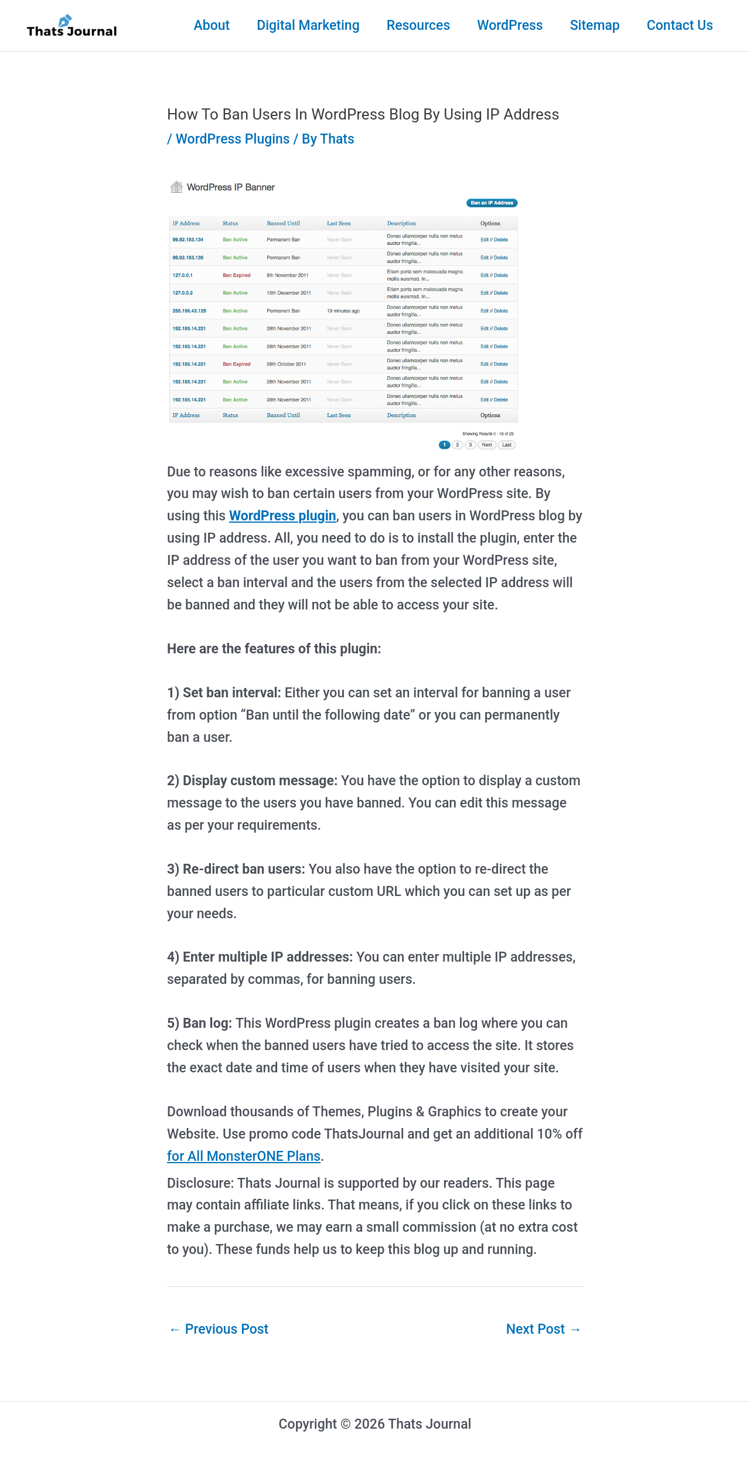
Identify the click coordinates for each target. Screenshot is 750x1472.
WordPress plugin (282, 516)
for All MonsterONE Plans (244, 1156)
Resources (419, 25)
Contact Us (680, 25)
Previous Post (218, 1329)
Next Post (544, 1329)
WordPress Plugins (233, 139)
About (211, 25)
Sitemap (595, 25)
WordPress (510, 25)
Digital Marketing (308, 25)
